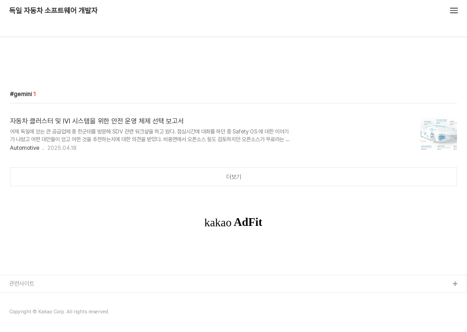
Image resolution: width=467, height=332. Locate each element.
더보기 (233, 177)
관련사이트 (21, 283)
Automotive (24, 148)
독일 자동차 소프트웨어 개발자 (53, 11)
